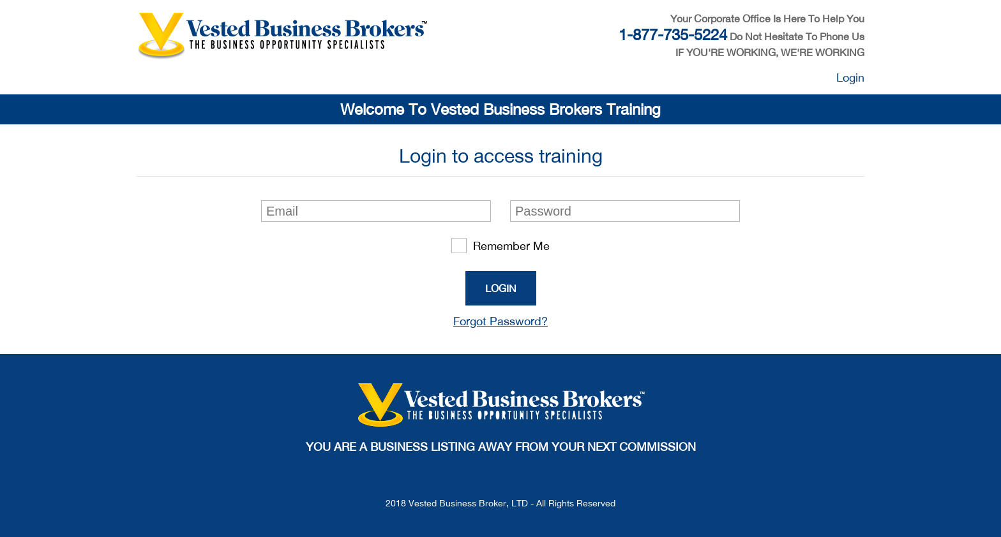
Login (850, 77)
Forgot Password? (500, 321)
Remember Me (500, 245)
